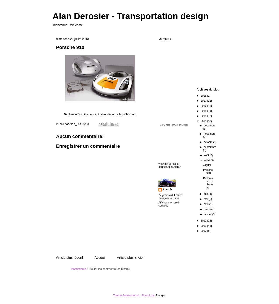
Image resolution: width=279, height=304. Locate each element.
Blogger (160, 295)
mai (206, 199)
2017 (204, 100)
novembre (209, 133)
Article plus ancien (131, 257)
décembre (209, 125)
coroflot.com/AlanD (169, 166)
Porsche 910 (208, 171)
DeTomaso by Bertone (208, 183)
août (207, 155)
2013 (204, 121)
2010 (204, 230)
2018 (204, 95)
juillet (207, 160)
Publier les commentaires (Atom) (109, 268)
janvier (208, 214)
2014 (204, 116)
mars (207, 209)
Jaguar (207, 164)
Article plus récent (69, 257)
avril (206, 204)
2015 (204, 111)
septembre (210, 147)
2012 (204, 220)
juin (206, 193)
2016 (204, 105)
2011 (204, 225)
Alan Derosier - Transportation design (131, 16)
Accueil (100, 257)
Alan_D (167, 189)
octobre (208, 142)
